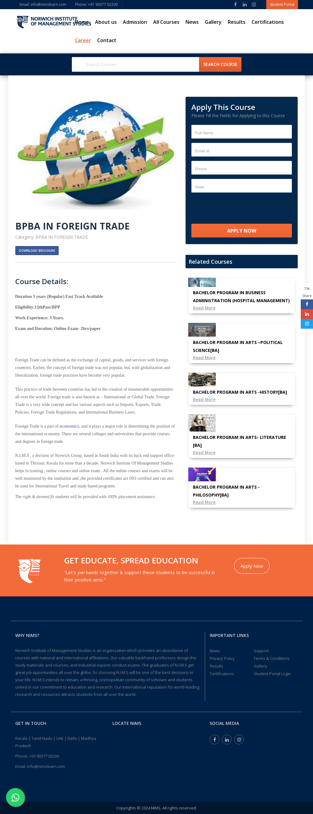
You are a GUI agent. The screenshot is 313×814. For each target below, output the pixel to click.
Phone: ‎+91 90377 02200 (96, 4)
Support (261, 650)
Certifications (268, 22)
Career (83, 40)
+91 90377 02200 (44, 756)
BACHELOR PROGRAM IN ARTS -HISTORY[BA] (240, 392)
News (192, 22)
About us (106, 22)
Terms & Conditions (272, 658)
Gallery (213, 22)
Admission (135, 22)
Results (236, 22)
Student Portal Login (272, 673)
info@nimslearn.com (46, 766)
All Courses (166, 22)
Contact (106, 40)
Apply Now (252, 566)
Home (82, 22)
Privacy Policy (222, 658)
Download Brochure (37, 250)
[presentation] (237, 209)
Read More (204, 308)
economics (69, 426)
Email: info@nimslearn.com (43, 4)
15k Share (307, 292)
